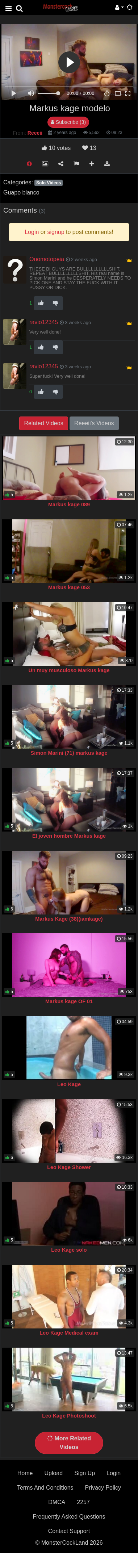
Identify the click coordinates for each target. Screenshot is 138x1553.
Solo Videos (48, 182)
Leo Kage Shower (69, 1167)
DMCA (56, 1502)
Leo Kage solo (69, 1250)
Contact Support (69, 1531)
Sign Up (84, 1473)
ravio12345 (43, 322)
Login (113, 1473)
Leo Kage (69, 1084)
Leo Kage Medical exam (68, 1333)
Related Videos (43, 423)
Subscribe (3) (68, 122)
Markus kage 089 (69, 504)
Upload (53, 1473)
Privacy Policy (103, 1488)
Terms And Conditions (45, 1488)
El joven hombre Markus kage (69, 836)
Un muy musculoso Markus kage (69, 670)
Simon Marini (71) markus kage (69, 753)
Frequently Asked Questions (69, 1517)
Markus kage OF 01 (69, 1001)
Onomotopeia (46, 259)
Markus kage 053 (69, 587)
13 (89, 148)
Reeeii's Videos (94, 423)
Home (25, 1473)
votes (56, 148)
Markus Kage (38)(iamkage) (69, 919)
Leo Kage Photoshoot (69, 1416)
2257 (83, 1502)
